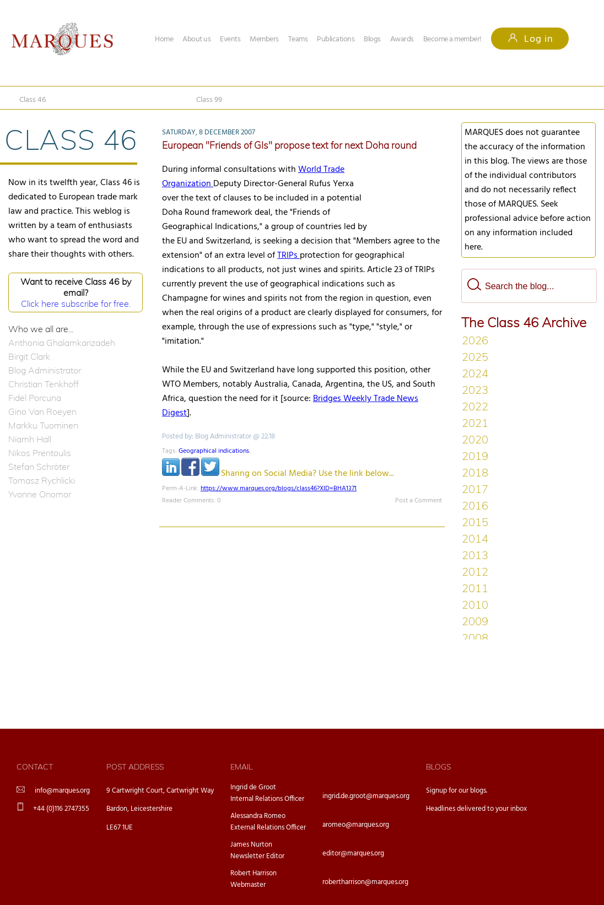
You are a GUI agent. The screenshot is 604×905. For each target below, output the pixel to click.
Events (230, 39)
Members (264, 39)
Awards (402, 39)
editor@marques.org (353, 853)
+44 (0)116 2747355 (61, 809)
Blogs (372, 39)
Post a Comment (418, 500)
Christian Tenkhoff (43, 383)
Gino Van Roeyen (42, 411)
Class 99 (209, 100)
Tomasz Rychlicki (41, 480)
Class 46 (32, 100)
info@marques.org (62, 790)
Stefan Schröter (38, 466)
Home (164, 39)
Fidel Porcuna (34, 397)
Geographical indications (214, 451)
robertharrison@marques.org (365, 882)
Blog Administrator (44, 370)
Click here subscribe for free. (76, 303)
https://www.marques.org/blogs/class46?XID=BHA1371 (279, 488)
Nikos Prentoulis (39, 452)
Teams (298, 39)
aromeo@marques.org (355, 825)
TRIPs (288, 255)
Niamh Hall (29, 439)
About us (196, 39)
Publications (335, 39)
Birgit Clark (29, 356)
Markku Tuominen (43, 425)
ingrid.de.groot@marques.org (365, 796)
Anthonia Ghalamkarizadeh (61, 342)
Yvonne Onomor (39, 494)
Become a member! (452, 39)
